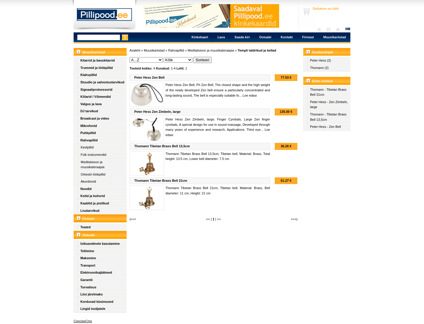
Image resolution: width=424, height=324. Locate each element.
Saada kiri (330, 29)
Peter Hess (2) (320, 60)
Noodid (86, 189)
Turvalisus (88, 287)
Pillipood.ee (104, 16)
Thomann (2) (319, 68)
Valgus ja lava (91, 104)
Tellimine (87, 251)
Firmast (308, 37)
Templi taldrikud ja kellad (257, 50)
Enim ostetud (322, 81)
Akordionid (88, 181)
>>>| (294, 219)
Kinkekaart (199, 37)
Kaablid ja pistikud (94, 203)
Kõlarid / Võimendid (95, 96)
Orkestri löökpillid (93, 174)
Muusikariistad (334, 37)
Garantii (86, 280)
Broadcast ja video (94, 118)
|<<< (133, 219)
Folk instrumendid (93, 154)
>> (219, 219)
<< (208, 219)
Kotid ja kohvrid (92, 196)
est (347, 29)
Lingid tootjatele (92, 308)
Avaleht (320, 29)
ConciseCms (83, 321)
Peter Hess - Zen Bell (325, 126)
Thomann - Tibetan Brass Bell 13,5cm (328, 117)
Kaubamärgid (322, 52)
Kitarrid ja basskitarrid (97, 60)
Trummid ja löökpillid (96, 68)
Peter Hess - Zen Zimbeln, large (329, 104)
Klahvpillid (88, 75)
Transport (87, 265)
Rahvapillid (89, 140)
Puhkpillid (88, 133)
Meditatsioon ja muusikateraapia (93, 164)
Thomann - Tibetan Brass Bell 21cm (328, 92)
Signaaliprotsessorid (96, 89)
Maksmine (88, 258)
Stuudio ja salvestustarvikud (102, 82)
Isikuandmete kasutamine (100, 243)
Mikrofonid (88, 126)
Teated (85, 227)
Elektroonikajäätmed (96, 272)
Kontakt (287, 37)
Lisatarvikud (90, 210)
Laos (221, 37)
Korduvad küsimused (96, 301)
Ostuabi (265, 37)
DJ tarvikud (89, 111)
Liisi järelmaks (91, 294)
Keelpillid (87, 147)
